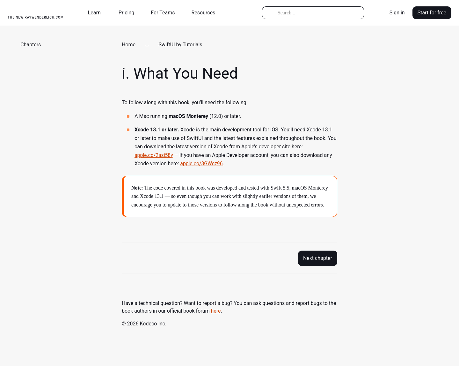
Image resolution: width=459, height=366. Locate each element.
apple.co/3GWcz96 (201, 163)
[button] (97, 12)
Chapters (30, 45)
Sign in (397, 13)
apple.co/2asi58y (154, 155)
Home (128, 45)
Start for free (432, 13)
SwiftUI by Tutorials (180, 45)
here (216, 311)
